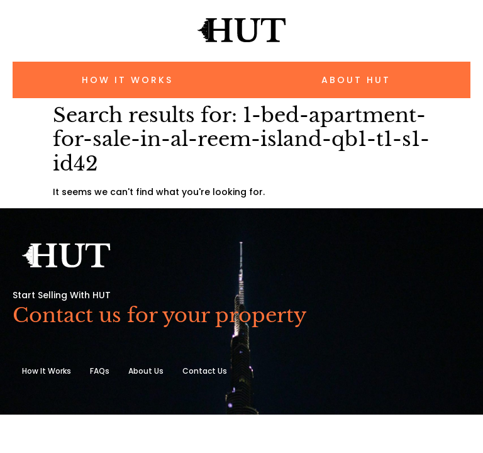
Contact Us (204, 371)
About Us (146, 371)
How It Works (46, 371)
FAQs (99, 371)
